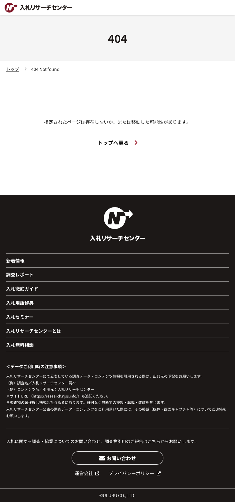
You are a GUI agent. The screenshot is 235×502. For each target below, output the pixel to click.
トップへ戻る (117, 142)
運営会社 (87, 473)
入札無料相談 (20, 345)
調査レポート (20, 274)
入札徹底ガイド (22, 288)
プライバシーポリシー (134, 473)
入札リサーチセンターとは (33, 331)
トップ (12, 69)
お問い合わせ (117, 458)
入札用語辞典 (20, 302)
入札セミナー (20, 316)
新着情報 (15, 260)
